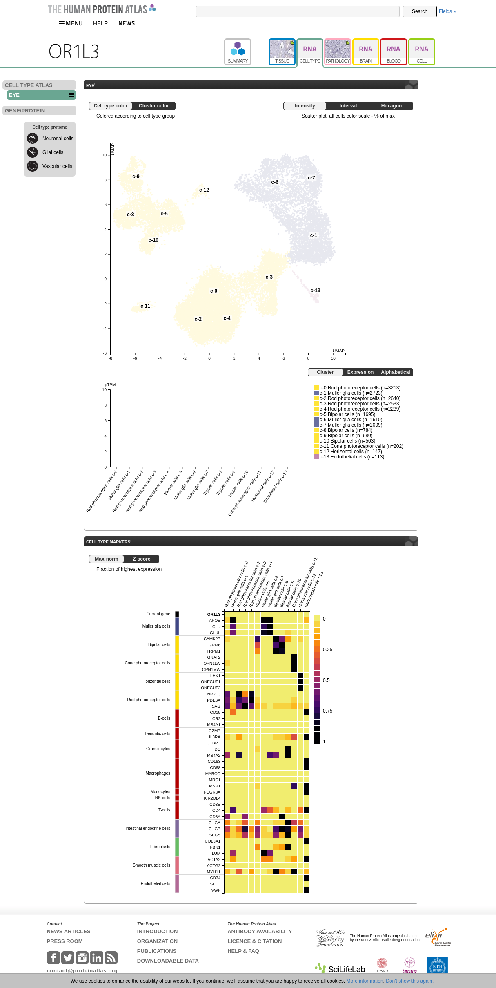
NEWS (126, 23)
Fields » (447, 11)
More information (365, 981)
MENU (70, 23)
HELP (100, 23)
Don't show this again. (410, 981)
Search (419, 11)
